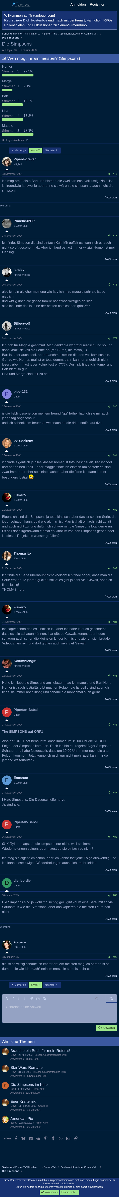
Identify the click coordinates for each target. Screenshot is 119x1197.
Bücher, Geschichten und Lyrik (50, 1055)
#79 (115, 338)
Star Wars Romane (26, 1067)
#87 (115, 792)
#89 (115, 895)
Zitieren (112, 197)
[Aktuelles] (114, 4)
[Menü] (5, 4)
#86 (115, 724)
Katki (13, 1088)
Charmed (43, 1106)
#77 (115, 235)
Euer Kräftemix (23, 1101)
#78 (115, 284)
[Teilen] (109, 174)
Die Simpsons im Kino (29, 1084)
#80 (115, 406)
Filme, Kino (38, 1088)
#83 (115, 568)
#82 (115, 509)
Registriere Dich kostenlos (25, 20)
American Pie (21, 1118)
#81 (115, 455)
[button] (7, 999)
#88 (115, 836)
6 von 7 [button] (35, 150)
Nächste (51, 150)
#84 (115, 622)
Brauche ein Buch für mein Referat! (40, 1051)
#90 (115, 957)
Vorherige (18, 150)
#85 (115, 675)
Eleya (8, 50)
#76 (115, 174)
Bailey (13, 1122)
